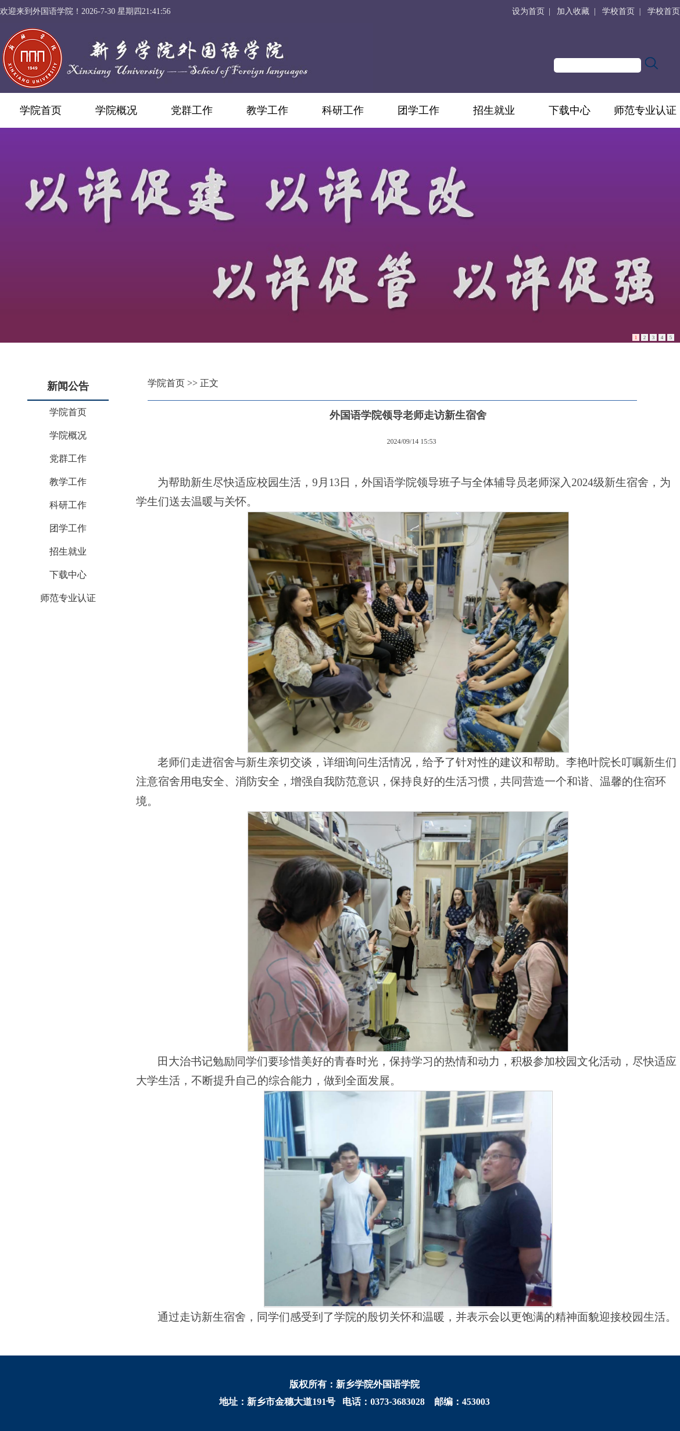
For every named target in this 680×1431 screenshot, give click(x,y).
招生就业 (494, 110)
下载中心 (569, 110)
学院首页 (41, 110)
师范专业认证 (645, 110)
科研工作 (343, 110)
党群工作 (192, 110)
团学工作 (418, 110)
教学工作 (267, 110)
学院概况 (116, 110)
